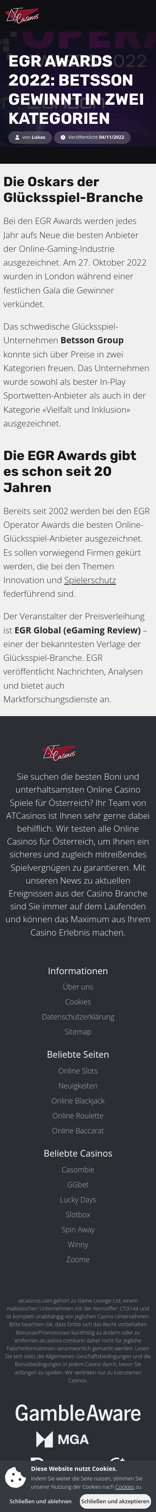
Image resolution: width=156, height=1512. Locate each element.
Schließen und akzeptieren (115, 1501)
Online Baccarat (78, 1130)
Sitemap (77, 1032)
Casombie (78, 1170)
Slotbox (78, 1214)
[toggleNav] (139, 16)
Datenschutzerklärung (78, 1017)
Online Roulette (78, 1115)
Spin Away (78, 1229)
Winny (78, 1244)
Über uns (78, 987)
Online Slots (77, 1071)
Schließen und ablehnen (41, 1501)
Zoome (78, 1259)
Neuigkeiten (78, 1086)
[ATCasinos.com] (41, 15)
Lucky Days (78, 1199)
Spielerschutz (90, 580)
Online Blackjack (78, 1101)
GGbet (78, 1184)
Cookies (78, 1002)
